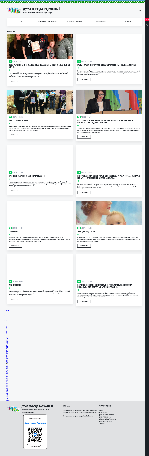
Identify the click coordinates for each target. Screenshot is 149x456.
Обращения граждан (105, 418)
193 (7, 367)
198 (7, 375)
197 (7, 373)
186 (7, 355)
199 (7, 377)
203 (7, 383)
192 (7, 365)
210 (7, 395)
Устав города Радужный (74, 22)
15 (6, 335)
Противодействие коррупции (107, 420)
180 (7, 345)
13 (6, 332)
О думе (21, 22)
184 (7, 352)
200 (7, 378)
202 (7, 382)
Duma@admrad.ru (88, 416)
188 (7, 359)
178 (7, 342)
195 (7, 370)
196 (7, 372)
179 (7, 344)
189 (7, 360)
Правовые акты (103, 416)
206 (7, 388)
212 (7, 398)
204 (7, 385)
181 (7, 347)
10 (6, 327)
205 (7, 387)
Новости (147, 19)
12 (6, 330)
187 (7, 357)
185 (7, 354)
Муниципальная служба (106, 421)
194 (7, 368)
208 (7, 392)
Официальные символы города (47, 22)
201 (7, 380)
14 (6, 334)
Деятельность (103, 412)
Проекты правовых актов (106, 414)
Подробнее (15, 81)
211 (7, 397)
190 (7, 362)
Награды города (101, 22)
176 (7, 339)
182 (7, 349)
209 (7, 393)
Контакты (128, 22)
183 (7, 350)
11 (6, 329)
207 (7, 390)
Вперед (8, 400)
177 (7, 340)
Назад (8, 310)
